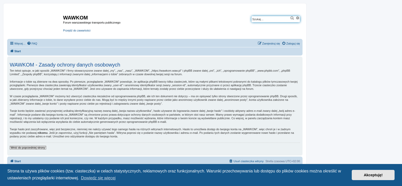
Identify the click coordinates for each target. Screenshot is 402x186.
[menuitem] (32, 43)
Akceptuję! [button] (373, 175)
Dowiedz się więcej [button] (98, 178)
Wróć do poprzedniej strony (28, 147)
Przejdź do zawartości (77, 30)
